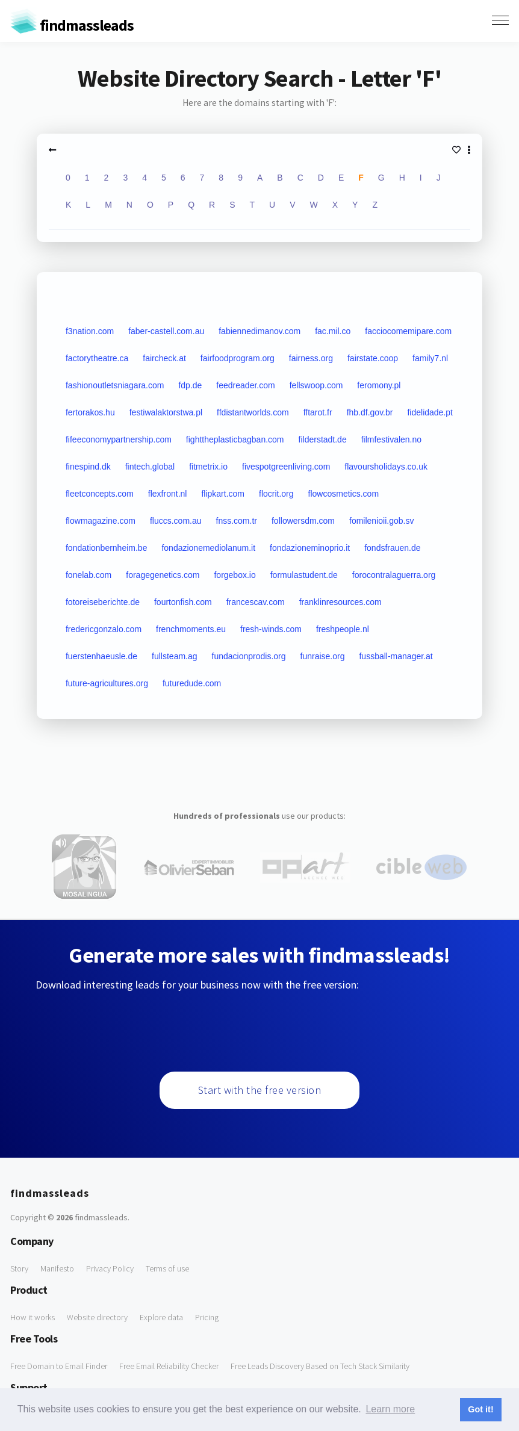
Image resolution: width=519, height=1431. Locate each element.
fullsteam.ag (174, 656)
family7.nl (430, 358)
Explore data (161, 1317)
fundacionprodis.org (249, 656)
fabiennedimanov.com (259, 331)
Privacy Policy (110, 1268)
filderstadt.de (323, 439)
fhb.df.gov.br (370, 412)
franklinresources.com (340, 602)
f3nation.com (90, 331)
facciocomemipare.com (408, 331)
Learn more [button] (390, 1409)
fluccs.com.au (176, 521)
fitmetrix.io (208, 466)
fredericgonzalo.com (103, 629)
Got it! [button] (480, 1409)
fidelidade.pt (430, 412)
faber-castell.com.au (166, 331)
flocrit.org (276, 493)
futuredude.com (192, 683)
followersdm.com (303, 521)
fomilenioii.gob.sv (381, 521)
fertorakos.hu (90, 412)
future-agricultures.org (107, 683)
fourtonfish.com (183, 602)
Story (19, 1268)
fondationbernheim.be (106, 548)
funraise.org (322, 656)
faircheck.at (164, 358)
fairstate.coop (372, 358)
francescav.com (255, 602)
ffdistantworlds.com (253, 412)
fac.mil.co (332, 331)
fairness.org (311, 358)
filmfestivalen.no (391, 439)
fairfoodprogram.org (237, 358)
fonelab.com (88, 575)
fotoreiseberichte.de (103, 602)
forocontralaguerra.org (394, 575)
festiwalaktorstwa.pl (165, 412)
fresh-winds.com (271, 629)
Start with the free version (260, 1090)
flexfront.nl (167, 493)
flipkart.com (222, 493)
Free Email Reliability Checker (169, 1366)
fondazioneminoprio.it (310, 548)
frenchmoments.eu (191, 629)
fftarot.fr (317, 412)
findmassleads (72, 25)
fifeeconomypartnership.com (119, 439)
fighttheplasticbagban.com (235, 439)
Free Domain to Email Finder (58, 1366)
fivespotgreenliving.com (286, 466)
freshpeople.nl (342, 629)
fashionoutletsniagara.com (115, 385)
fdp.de (190, 385)
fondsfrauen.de (392, 548)
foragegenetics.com (162, 575)
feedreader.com (245, 385)
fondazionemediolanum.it (208, 548)
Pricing (207, 1317)
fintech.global (150, 466)
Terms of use (167, 1268)
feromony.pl (378, 385)
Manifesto (57, 1268)
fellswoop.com (316, 385)
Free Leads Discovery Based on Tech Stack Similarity (320, 1366)
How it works (32, 1317)
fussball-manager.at (395, 656)
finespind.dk (88, 466)
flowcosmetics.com (343, 493)
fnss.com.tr (236, 521)
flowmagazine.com (100, 521)
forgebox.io (234, 575)
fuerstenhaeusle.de (101, 656)
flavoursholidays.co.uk (385, 466)
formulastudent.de (304, 575)
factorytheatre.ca (97, 358)
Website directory (97, 1317)
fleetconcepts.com (100, 493)
